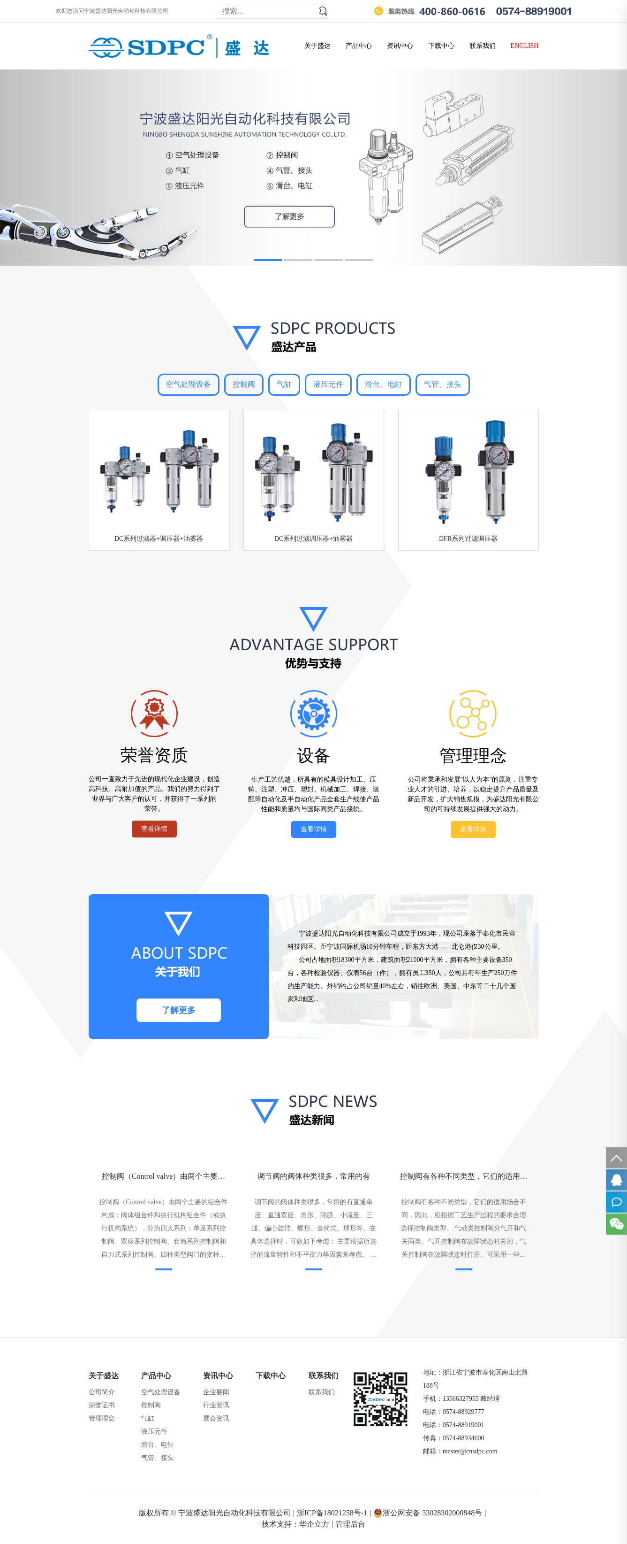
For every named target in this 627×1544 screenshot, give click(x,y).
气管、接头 (442, 384)
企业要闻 (216, 1392)
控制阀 (244, 384)
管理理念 (102, 1418)
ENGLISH (525, 45)
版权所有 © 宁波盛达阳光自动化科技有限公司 (217, 1513)
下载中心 (441, 45)
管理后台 (350, 1524)
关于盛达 (317, 45)
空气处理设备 (188, 384)
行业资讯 (216, 1405)
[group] (313, 167)
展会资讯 (216, 1418)
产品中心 (359, 45)
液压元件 (328, 384)
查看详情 (154, 828)
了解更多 (179, 1010)
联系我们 (482, 45)
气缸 (284, 384)
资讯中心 (400, 45)
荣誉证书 (102, 1405)
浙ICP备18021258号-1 (334, 1513)
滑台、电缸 (383, 384)
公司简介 (102, 1392)
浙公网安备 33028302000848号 (429, 1513)
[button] (268, 260)
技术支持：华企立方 (297, 1524)
